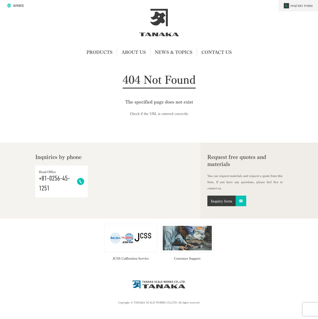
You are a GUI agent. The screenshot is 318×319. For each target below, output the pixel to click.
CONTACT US (216, 52)
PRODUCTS (99, 52)
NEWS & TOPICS (173, 52)
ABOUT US (133, 52)
